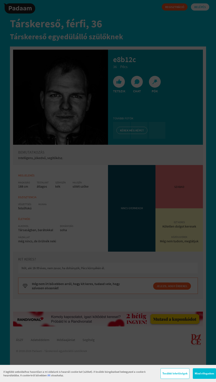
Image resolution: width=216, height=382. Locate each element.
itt (48, 375)
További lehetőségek (175, 373)
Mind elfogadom (204, 373)
